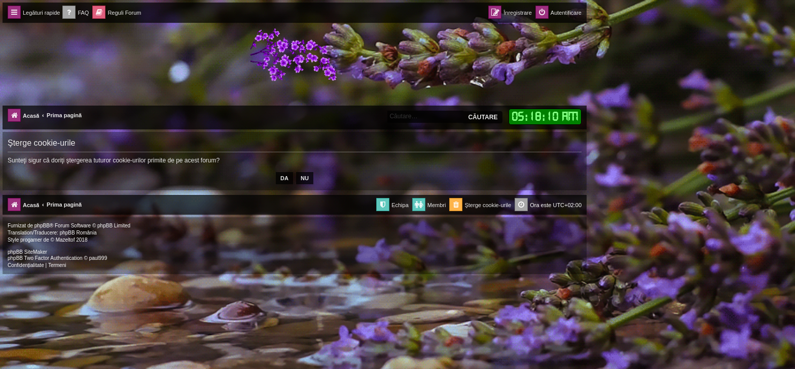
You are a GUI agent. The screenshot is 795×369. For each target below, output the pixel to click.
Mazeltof (65, 240)
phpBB (42, 225)
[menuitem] (75, 13)
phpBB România (78, 233)
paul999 (98, 258)
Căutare (482, 117)
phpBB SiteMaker (27, 252)
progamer (31, 240)
